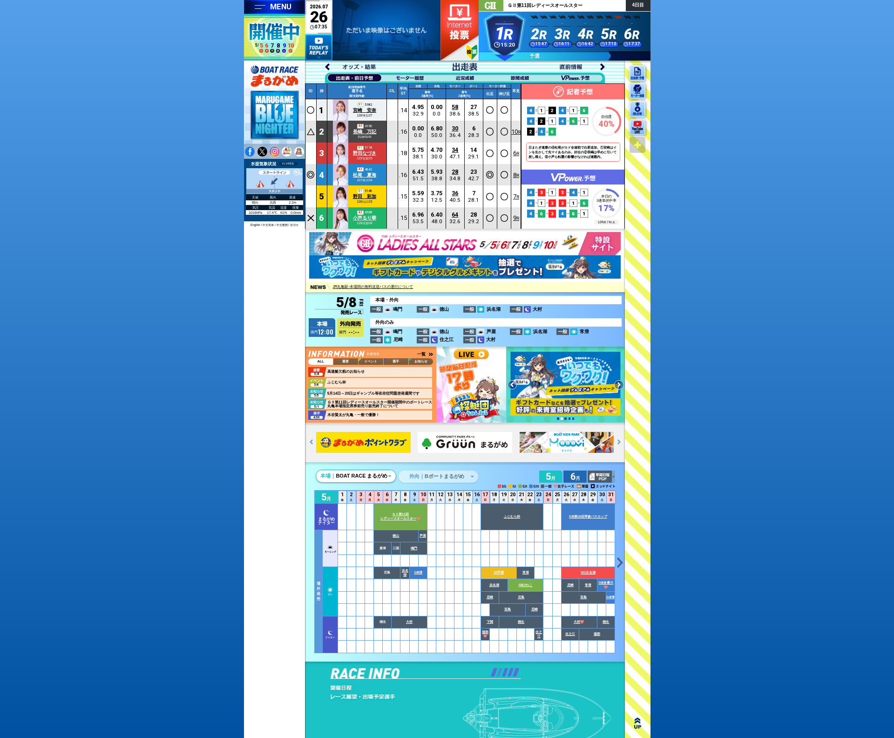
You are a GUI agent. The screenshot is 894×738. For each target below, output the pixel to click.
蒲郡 (485, 634)
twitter (262, 152)
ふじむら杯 (512, 516)
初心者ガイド (471, 52)
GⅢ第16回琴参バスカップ (588, 516)
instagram (274, 152)
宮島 (584, 597)
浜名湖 (405, 572)
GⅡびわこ (526, 585)
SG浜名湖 (588, 572)
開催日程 (375, 687)
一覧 (421, 354)
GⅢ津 (418, 572)
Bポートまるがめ (436, 476)
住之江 (539, 634)
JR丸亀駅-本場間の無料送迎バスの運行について (372, 287)
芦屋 (423, 535)
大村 (409, 622)
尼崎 (570, 585)
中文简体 (268, 224)
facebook (250, 152)
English (255, 224)
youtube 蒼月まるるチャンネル (299, 152)
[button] (558, 418)
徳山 (396, 535)
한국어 (294, 224)
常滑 (525, 572)
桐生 (521, 622)
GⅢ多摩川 (606, 584)
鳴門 (414, 548)
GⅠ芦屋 (499, 572)
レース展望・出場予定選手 (375, 696)
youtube (286, 152)
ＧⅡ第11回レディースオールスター (400, 516)
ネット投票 (459, 30)
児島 (521, 597)
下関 (490, 622)
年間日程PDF (601, 476)
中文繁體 (282, 224)
